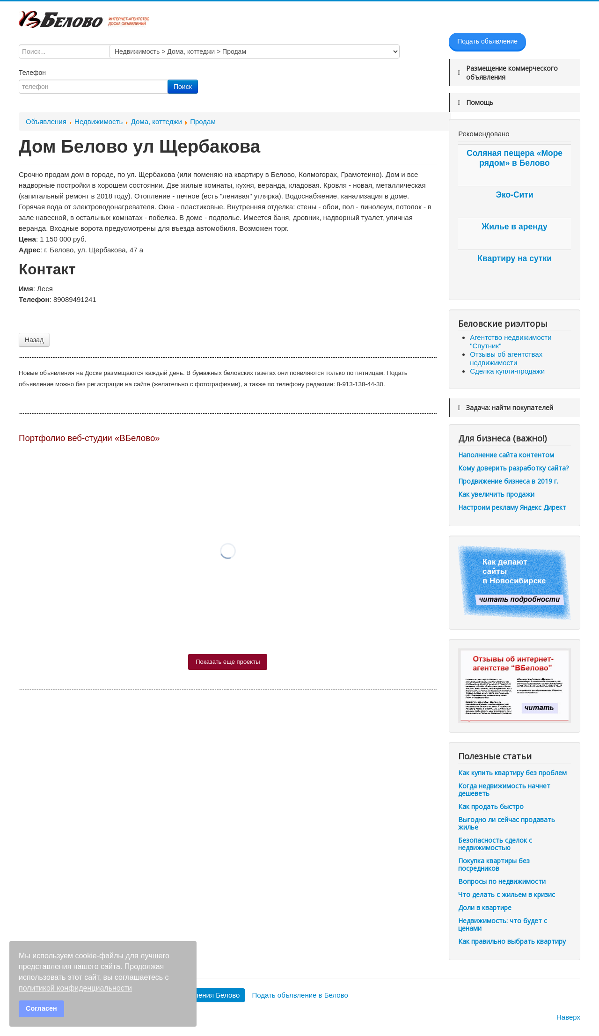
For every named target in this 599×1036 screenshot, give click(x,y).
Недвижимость (98, 121)
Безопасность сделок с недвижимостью (495, 844)
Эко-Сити (514, 194)
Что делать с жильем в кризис (506, 894)
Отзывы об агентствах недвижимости (506, 358)
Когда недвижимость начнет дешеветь (504, 789)
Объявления (46, 121)
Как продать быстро (491, 806)
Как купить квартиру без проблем (512, 772)
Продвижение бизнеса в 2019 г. (508, 481)
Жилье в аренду (514, 226)
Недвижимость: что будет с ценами (502, 924)
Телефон (33, 72)
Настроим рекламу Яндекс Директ (512, 507)
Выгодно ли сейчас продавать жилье (506, 823)
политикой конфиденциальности (75, 988)
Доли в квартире (484, 907)
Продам (203, 121)
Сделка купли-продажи (507, 371)
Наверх (568, 1017)
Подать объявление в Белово (300, 995)
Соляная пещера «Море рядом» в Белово (514, 158)
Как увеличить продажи (496, 494)
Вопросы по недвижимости (502, 881)
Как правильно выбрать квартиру (512, 941)
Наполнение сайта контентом (506, 454)
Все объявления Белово (200, 995)
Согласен (41, 1008)
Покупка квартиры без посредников (494, 864)
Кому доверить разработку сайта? (513, 467)
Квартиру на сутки (514, 258)
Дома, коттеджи (156, 121)
